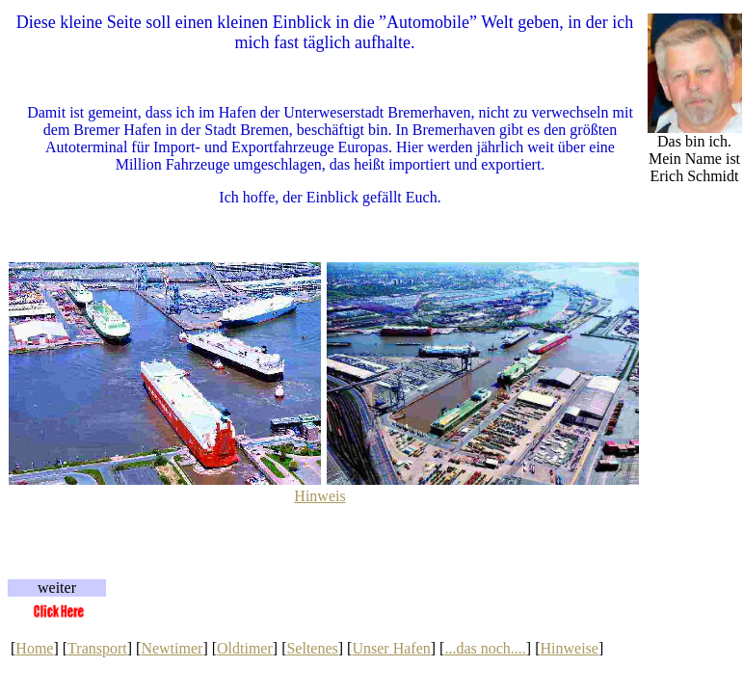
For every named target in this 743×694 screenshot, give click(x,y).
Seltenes (311, 648)
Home (34, 648)
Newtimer (171, 648)
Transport (97, 648)
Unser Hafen (391, 648)
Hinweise (568, 648)
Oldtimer (245, 648)
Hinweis (319, 496)
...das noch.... (484, 648)
